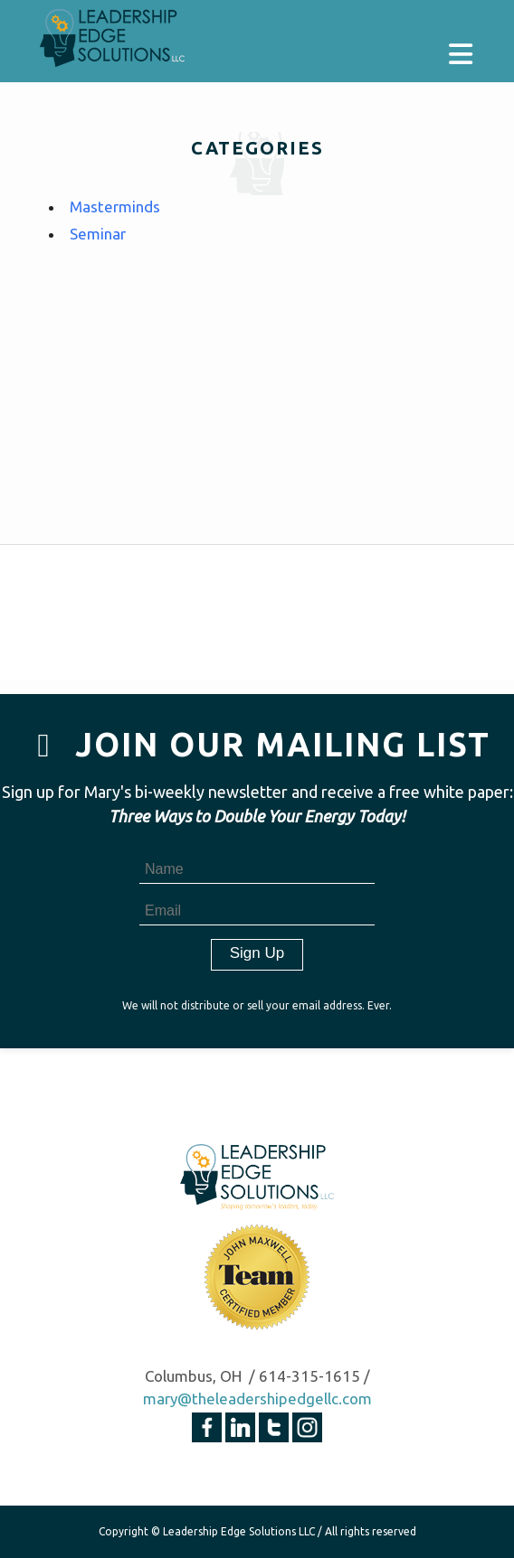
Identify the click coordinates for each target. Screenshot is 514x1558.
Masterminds (115, 206)
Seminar (98, 233)
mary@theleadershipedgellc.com (257, 1398)
